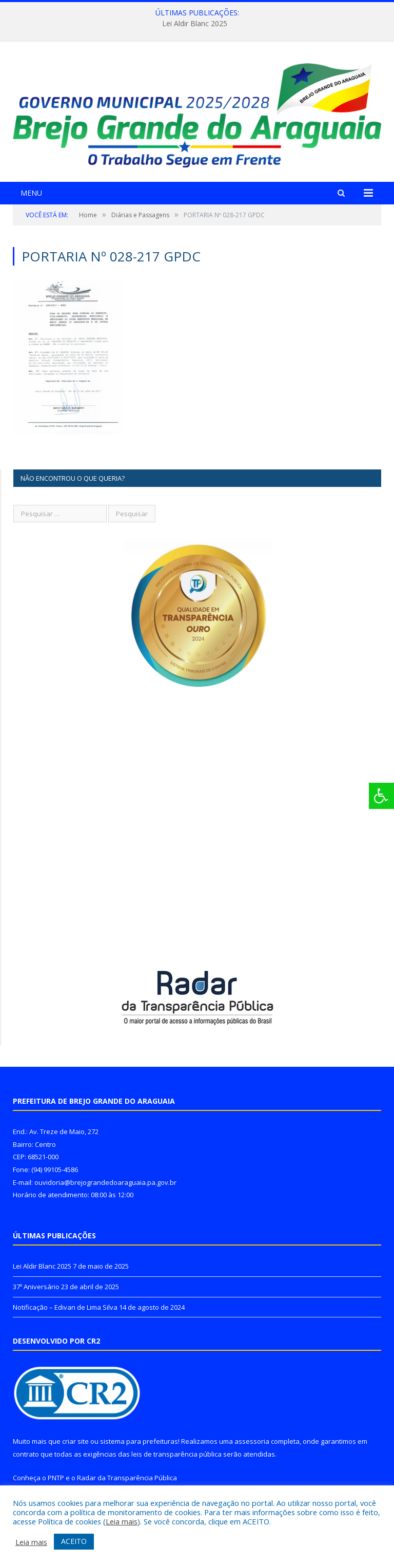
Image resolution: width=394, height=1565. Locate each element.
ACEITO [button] (74, 1541)
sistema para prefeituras (139, 1441)
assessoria (251, 1441)
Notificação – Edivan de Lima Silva (65, 1307)
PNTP (56, 1477)
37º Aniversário (36, 1286)
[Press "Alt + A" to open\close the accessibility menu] (381, 796)
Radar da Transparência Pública (127, 1477)
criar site (75, 1441)
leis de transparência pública (176, 1454)
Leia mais (121, 1521)
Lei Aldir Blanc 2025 (194, 23)
